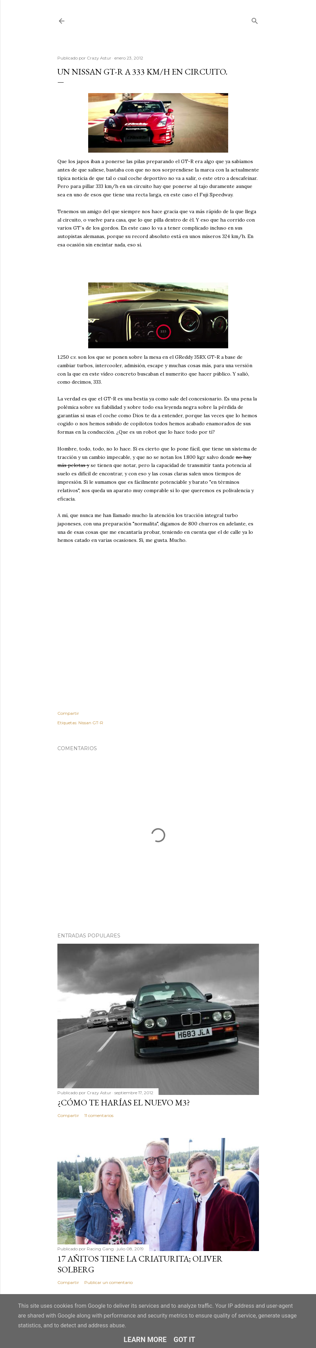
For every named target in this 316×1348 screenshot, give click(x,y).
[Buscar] (255, 19)
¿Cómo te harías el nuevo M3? (123, 1102)
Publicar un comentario (108, 1282)
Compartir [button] (68, 713)
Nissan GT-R (90, 722)
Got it (184, 1339)
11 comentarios (98, 1115)
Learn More (145, 1339)
